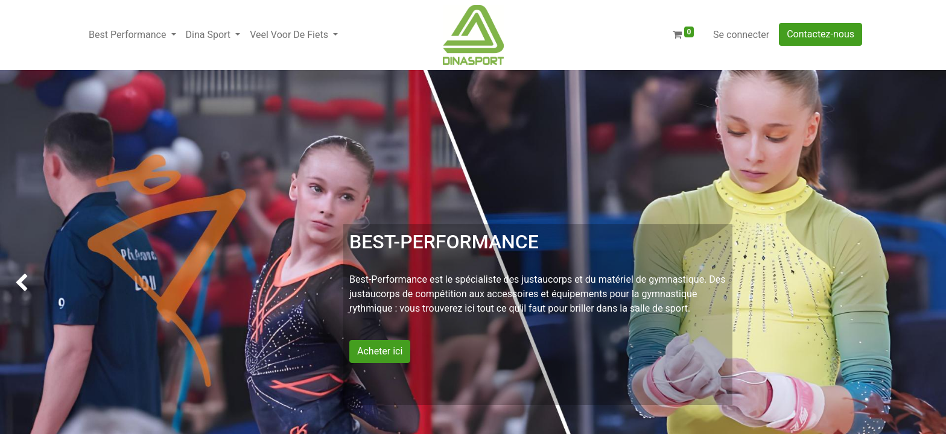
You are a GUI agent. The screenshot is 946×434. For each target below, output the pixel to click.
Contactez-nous (820, 34)
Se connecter (741, 34)
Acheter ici (379, 351)
